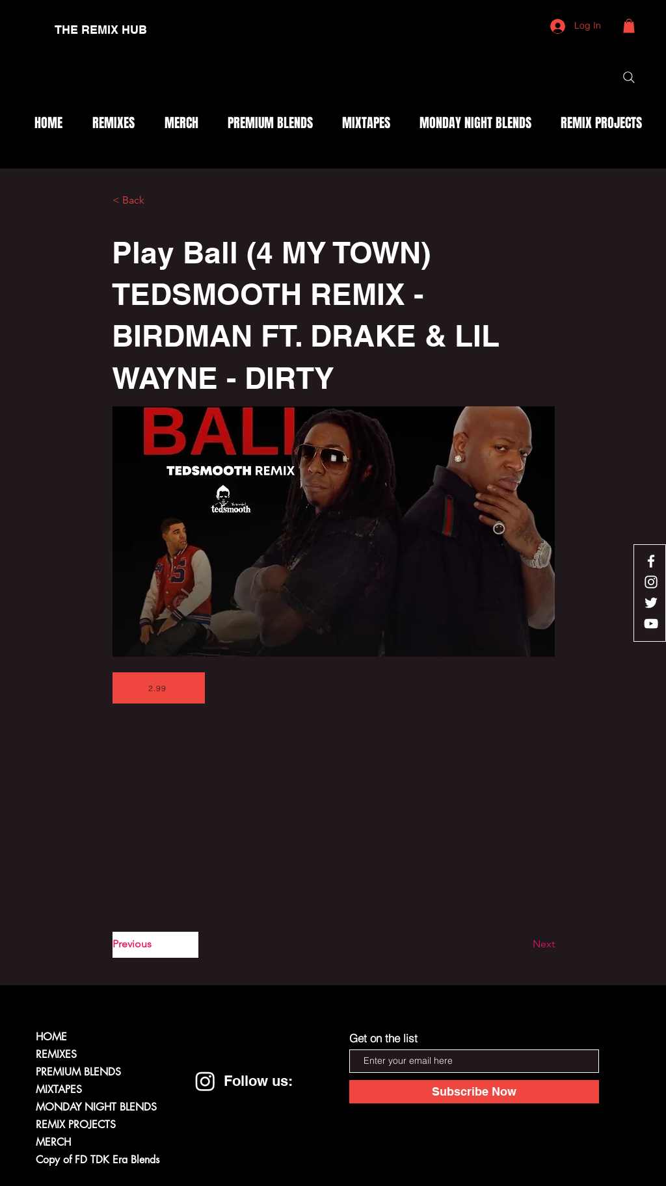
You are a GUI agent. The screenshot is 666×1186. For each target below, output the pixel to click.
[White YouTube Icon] (651, 623)
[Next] (522, 945)
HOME (51, 1037)
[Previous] (155, 945)
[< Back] (155, 201)
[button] (629, 26)
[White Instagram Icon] (651, 581)
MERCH (53, 1142)
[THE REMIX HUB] (100, 30)
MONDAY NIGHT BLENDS (96, 1107)
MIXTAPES (59, 1089)
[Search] (629, 77)
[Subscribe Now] (474, 1091)
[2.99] (159, 688)
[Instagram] (205, 1081)
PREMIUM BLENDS (78, 1072)
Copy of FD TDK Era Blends (97, 1159)
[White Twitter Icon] (651, 602)
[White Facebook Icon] (651, 561)
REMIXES (56, 1054)
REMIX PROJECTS (76, 1124)
